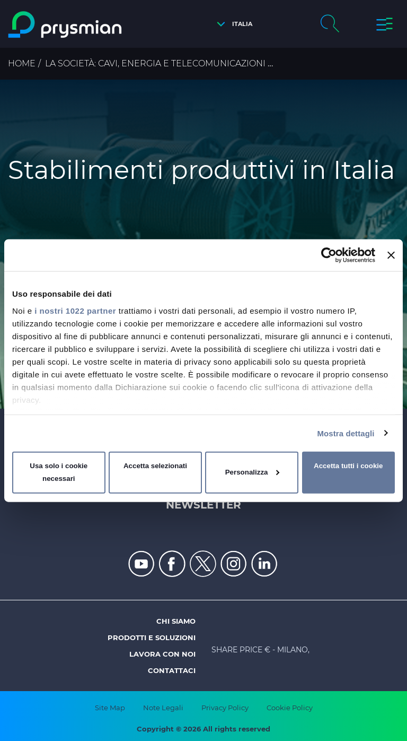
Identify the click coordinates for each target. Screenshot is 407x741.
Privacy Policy (225, 707)
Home (22, 63)
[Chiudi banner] (391, 255)
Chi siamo (176, 621)
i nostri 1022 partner (75, 310)
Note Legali (163, 707)
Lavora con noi (162, 654)
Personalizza (252, 472)
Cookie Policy (290, 707)
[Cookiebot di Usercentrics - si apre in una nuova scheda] (328, 255)
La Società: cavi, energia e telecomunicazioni (155, 63)
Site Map (110, 707)
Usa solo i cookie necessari (58, 472)
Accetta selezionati (155, 466)
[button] (231, 24)
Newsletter (203, 504)
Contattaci (172, 670)
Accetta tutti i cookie (348, 466)
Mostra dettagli (345, 432)
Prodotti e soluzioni (152, 637)
